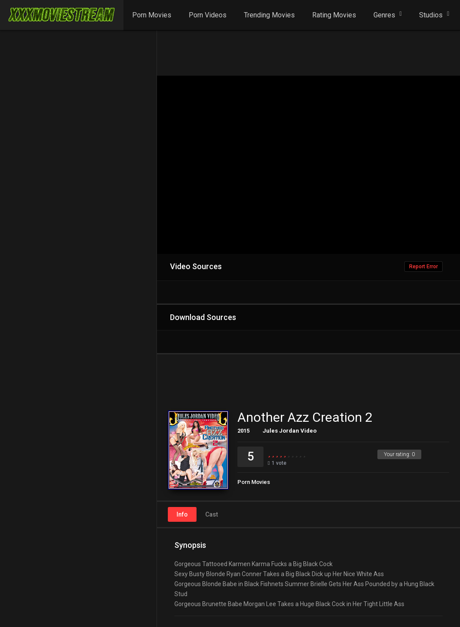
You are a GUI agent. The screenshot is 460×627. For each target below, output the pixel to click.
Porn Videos (208, 15)
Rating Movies (334, 15)
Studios (431, 15)
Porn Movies (151, 15)
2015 (243, 430)
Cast (211, 514)
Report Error (423, 266)
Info (182, 514)
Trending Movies (269, 15)
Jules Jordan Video (290, 430)
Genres (384, 15)
